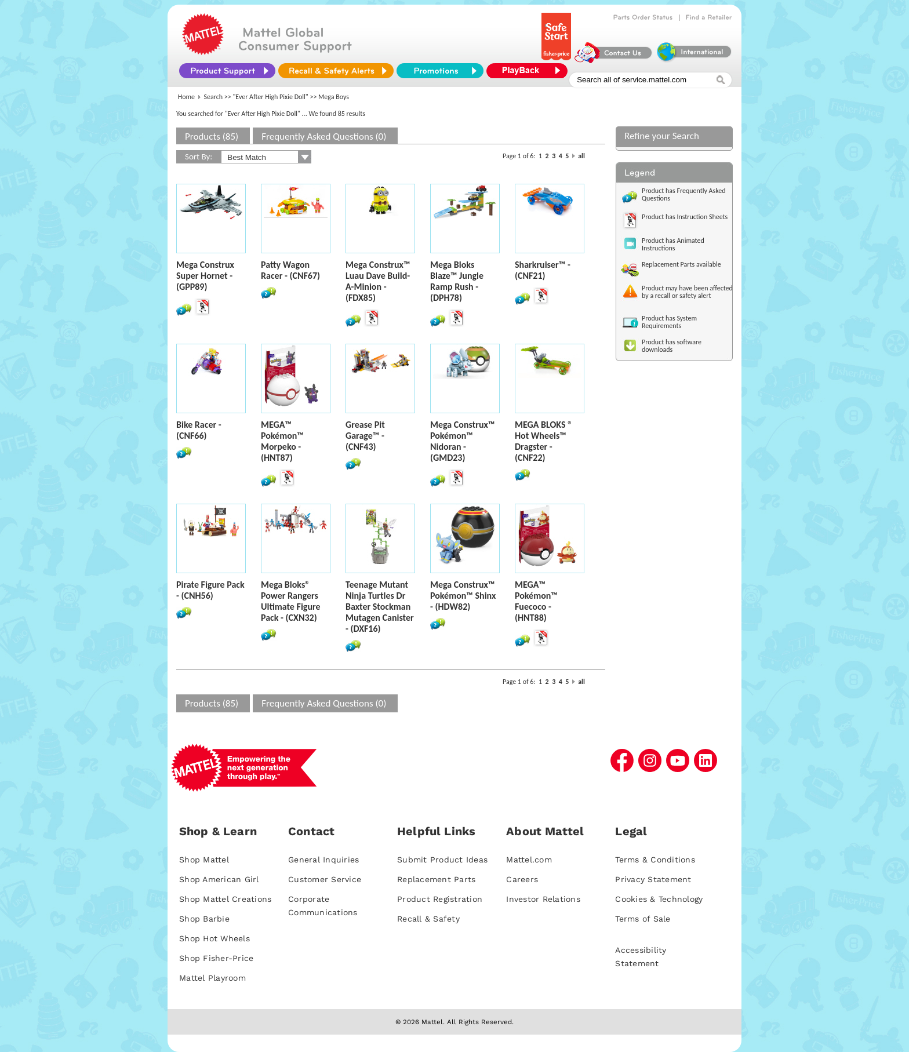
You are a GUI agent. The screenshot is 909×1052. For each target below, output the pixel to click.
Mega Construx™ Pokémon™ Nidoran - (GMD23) (462, 441)
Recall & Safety (428, 918)
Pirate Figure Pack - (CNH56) (210, 590)
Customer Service (324, 879)
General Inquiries (323, 859)
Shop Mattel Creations (225, 899)
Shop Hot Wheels (214, 938)
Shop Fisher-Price (216, 958)
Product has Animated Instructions (673, 244)
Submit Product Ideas (442, 859)
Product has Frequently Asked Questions (684, 194)
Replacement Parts (436, 879)
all (581, 156)
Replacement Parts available (681, 264)
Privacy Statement (653, 879)
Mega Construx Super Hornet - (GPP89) (205, 275)
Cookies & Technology (659, 899)
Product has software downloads (671, 346)
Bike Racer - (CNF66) (198, 430)
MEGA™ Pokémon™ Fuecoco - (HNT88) (536, 601)
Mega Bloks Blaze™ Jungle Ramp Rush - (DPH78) (456, 281)
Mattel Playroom (212, 977)
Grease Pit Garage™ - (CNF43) (365, 435)
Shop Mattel (204, 859)
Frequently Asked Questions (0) (323, 136)
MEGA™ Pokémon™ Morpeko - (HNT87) (282, 441)
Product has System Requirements (669, 322)
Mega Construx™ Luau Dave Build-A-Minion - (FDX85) (378, 281)
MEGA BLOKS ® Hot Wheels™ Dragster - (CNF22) (543, 441)
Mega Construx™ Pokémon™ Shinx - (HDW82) (463, 595)
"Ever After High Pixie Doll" (270, 97)
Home (186, 97)
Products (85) (211, 136)
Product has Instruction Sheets (685, 217)
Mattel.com (529, 859)
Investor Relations (543, 899)
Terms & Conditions (655, 859)
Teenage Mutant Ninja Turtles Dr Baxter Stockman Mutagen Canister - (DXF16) (380, 606)
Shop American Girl (219, 879)
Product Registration (439, 899)
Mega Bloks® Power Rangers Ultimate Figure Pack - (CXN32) (291, 601)
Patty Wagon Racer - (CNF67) (290, 270)
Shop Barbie (204, 918)
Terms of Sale (642, 918)
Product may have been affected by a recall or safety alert (687, 292)
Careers (522, 879)
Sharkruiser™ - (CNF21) (542, 270)
